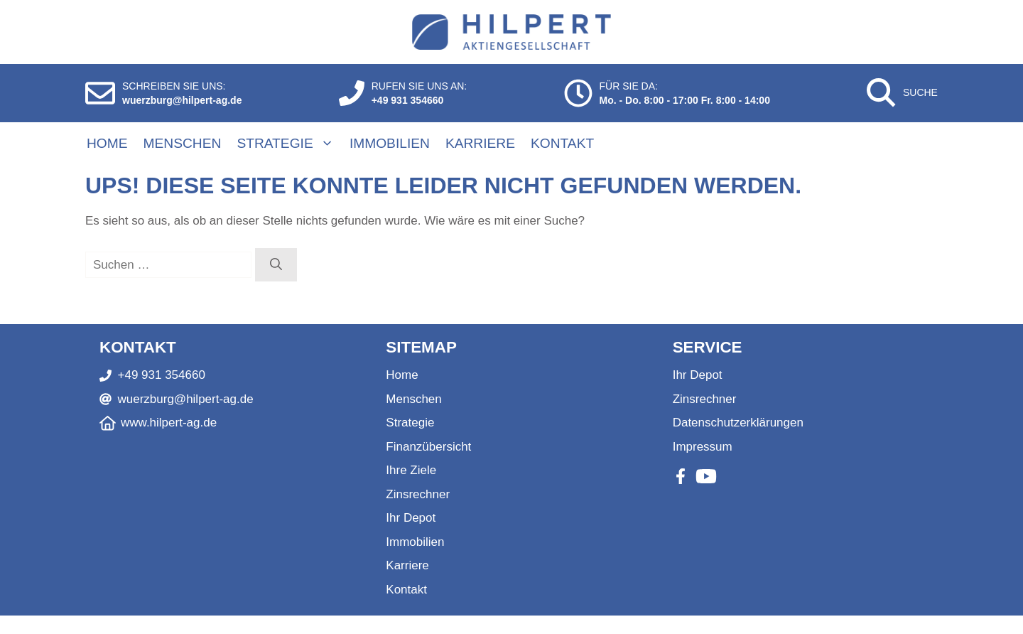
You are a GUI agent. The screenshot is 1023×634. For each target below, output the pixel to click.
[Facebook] (680, 476)
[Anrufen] (351, 93)
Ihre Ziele (411, 470)
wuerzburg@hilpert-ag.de (182, 100)
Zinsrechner (418, 494)
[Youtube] (706, 476)
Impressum (702, 446)
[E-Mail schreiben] (100, 93)
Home (107, 143)
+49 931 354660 (408, 100)
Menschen (183, 143)
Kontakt (562, 143)
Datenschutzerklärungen (738, 422)
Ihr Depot (410, 518)
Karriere (480, 143)
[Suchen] (276, 265)
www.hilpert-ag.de (169, 422)
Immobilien (390, 143)
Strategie (292, 143)
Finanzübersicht (428, 446)
